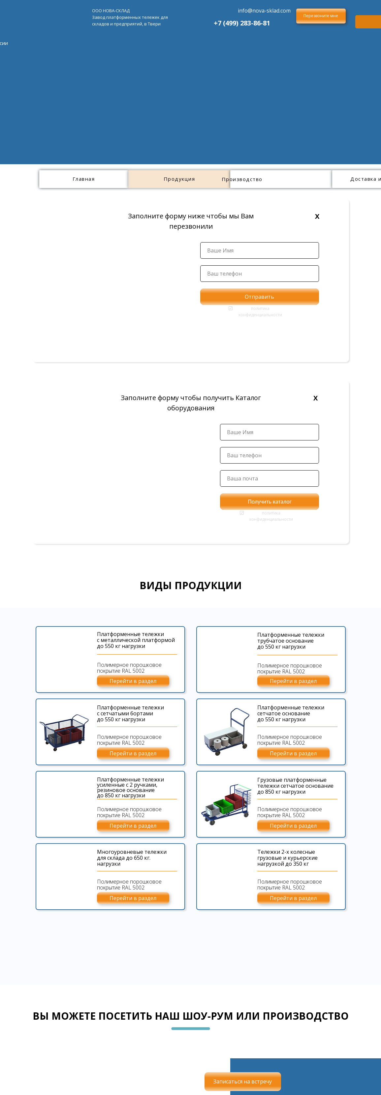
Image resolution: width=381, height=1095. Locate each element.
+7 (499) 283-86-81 (242, 23)
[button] (321, 16)
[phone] (259, 273)
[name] (259, 250)
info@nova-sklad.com (264, 10)
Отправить (259, 296)
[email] (269, 478)
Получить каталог (270, 501)
